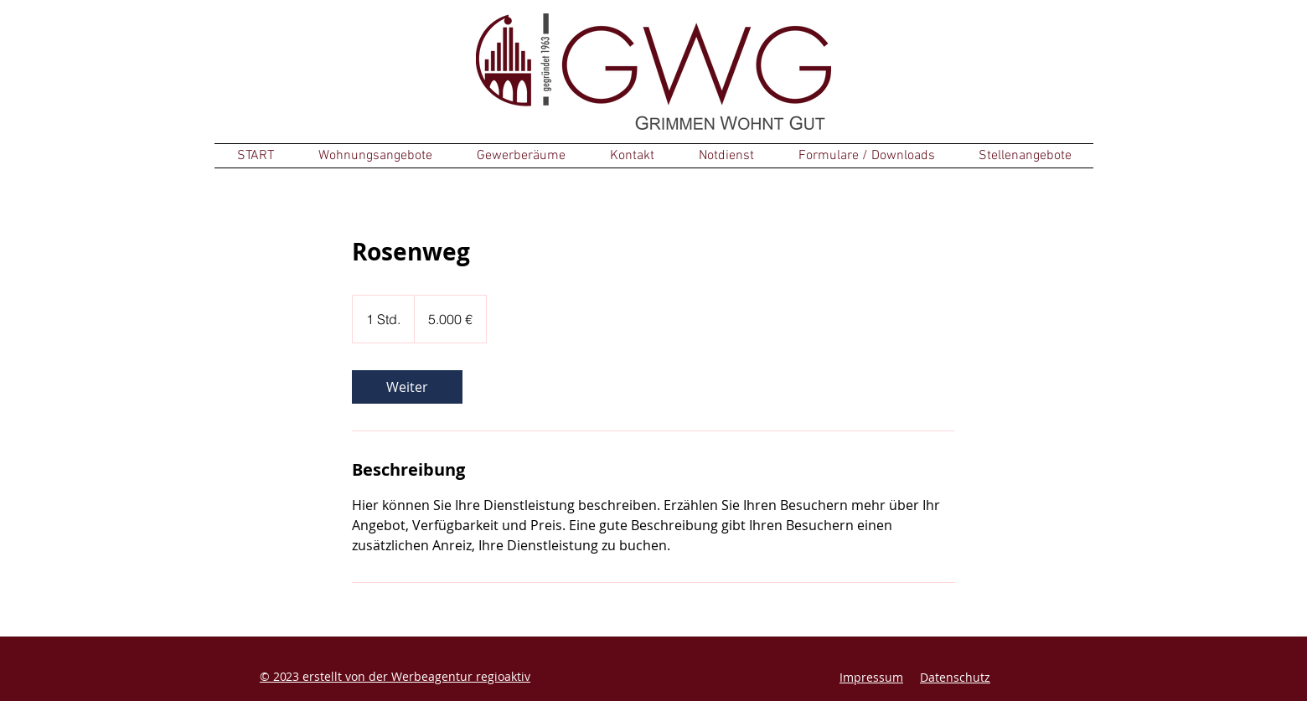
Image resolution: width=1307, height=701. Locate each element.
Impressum (871, 677)
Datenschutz (955, 677)
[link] (407, 387)
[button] (375, 156)
